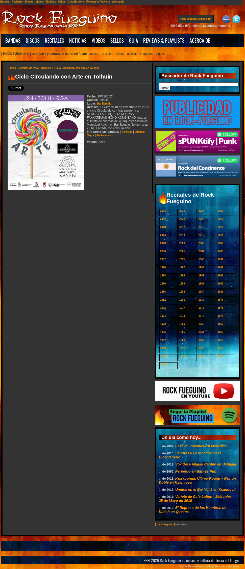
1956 (201, 348)
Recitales (17, 1)
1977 (182, 307)
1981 (182, 299)
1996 (201, 267)
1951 (220, 356)
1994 (163, 275)
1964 (201, 332)
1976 (201, 307)
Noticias (51, 1)
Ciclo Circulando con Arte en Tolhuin (77, 68)
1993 (182, 275)
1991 (220, 275)
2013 (182, 235)
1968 (201, 324)
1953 (182, 356)
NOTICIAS (78, 40)
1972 (201, 316)
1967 (220, 324)
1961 (182, 340)
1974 (163, 316)
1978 (163, 307)
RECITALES (54, 40)
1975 (220, 307)
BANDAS (13, 40)
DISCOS (33, 40)
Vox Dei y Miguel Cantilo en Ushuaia (205, 464)
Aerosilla (126, 132)
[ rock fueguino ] (165, 524)
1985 (182, 291)
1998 (163, 267)
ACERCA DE (199, 40)
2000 (201, 259)
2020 (201, 219)
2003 (220, 251)
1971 (220, 316)
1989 (182, 283)
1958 (163, 348)
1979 (220, 299)
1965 (182, 332)
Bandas (4, 1)
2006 (163, 251)
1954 (163, 356)
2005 (182, 251)
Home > (12, 68)
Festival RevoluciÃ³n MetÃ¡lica (201, 446)
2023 (220, 211)
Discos (29, 1)
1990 (163, 283)
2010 (163, 243)
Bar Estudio (104, 103)
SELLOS (117, 40)
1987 (220, 283)
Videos (40, 1)
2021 (182, 219)
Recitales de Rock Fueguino (34, 68)
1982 (163, 299)
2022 (163, 219)
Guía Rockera (76, 1)
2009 (182, 243)
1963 (220, 332)
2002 (163, 259)
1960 (201, 340)
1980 (201, 299)
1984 (201, 291)
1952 (201, 356)
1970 (163, 324)
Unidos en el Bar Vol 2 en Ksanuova (205, 489)
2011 (220, 235)
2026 (163, 211)
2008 (201, 243)
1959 (220, 340)
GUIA (133, 40)
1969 (182, 324)
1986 (163, 291)
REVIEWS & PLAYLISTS (163, 40)
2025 (182, 211)
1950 (163, 364)
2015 (220, 227)
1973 (182, 316)
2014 (163, 235)
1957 (182, 348)
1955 (220, 348)
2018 (163, 227)
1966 (163, 332)
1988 (201, 283)
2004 (201, 251)
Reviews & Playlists (98, 1)
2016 (201, 227)
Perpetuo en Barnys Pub (195, 471)
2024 (201, 211)
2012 (201, 235)
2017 (182, 227)
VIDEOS (98, 40)
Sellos (61, 1)
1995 (220, 267)
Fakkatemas (103, 135)
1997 (182, 267)
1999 (220, 259)
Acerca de (118, 1)
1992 (201, 275)
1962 (163, 340)
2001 (182, 259)
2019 (220, 219)
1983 (220, 291)
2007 (220, 243)
